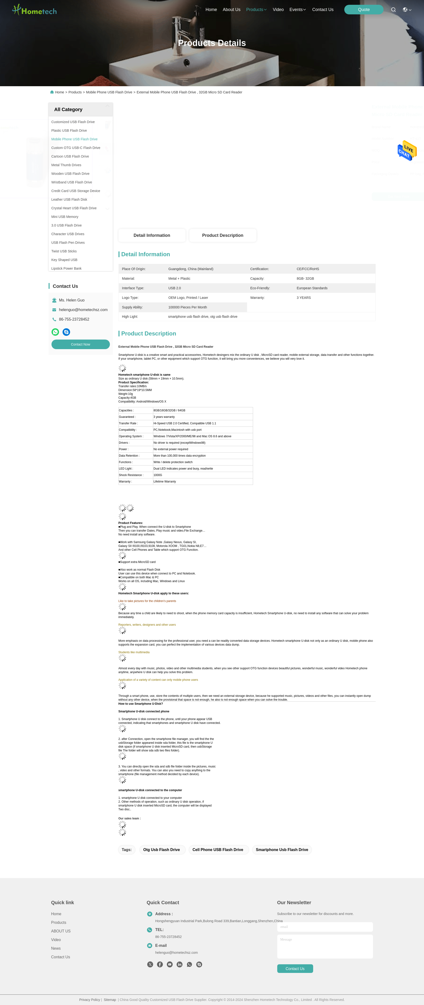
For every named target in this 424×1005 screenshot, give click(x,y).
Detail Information (152, 235)
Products (75, 92)
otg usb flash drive (161, 850)
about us (231, 9)
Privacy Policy (89, 1000)
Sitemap (110, 1000)
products (256, 9)
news (56, 948)
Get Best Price (288, 197)
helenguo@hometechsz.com (83, 310)
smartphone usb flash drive (282, 850)
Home (211, 9)
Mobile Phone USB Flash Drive (109, 92)
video (278, 9)
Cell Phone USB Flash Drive (217, 850)
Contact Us (60, 957)
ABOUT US (61, 931)
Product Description (222, 235)
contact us (323, 9)
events (297, 9)
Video (56, 940)
